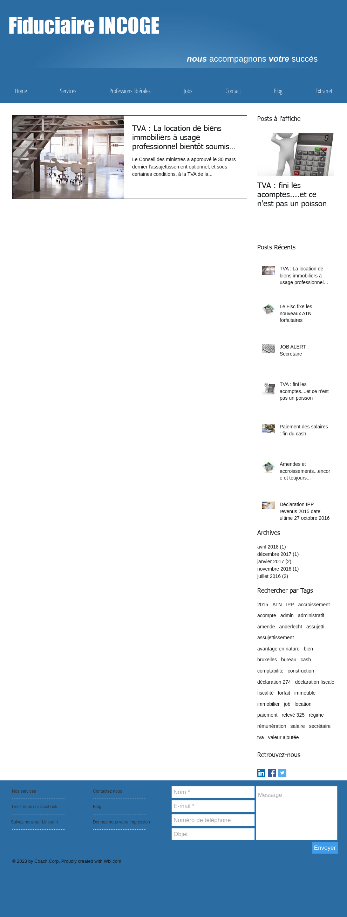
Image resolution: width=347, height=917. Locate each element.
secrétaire (320, 726)
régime (316, 715)
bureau (289, 659)
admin (287, 615)
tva (260, 737)
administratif (311, 615)
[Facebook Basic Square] (272, 773)
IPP (290, 604)
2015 (262, 604)
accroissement (314, 604)
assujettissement (275, 637)
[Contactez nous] (109, 791)
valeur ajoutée (283, 737)
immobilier (268, 704)
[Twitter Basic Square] (282, 773)
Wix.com (112, 861)
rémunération (271, 726)
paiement (267, 715)
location (302, 704)
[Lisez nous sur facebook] (35, 806)
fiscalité (265, 693)
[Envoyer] (325, 848)
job (287, 704)
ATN (277, 604)
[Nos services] (31, 791)
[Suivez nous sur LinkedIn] (35, 822)
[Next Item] (323, 154)
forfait (284, 693)
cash (306, 659)
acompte (266, 615)
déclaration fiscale (314, 682)
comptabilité (270, 671)
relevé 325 (293, 715)
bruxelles (267, 659)
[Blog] (113, 806)
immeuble (305, 693)
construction (301, 671)
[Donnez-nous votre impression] (123, 822)
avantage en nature (278, 648)
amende (266, 626)
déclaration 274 (274, 682)
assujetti (315, 626)
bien (308, 648)
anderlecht (290, 626)
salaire (298, 726)
